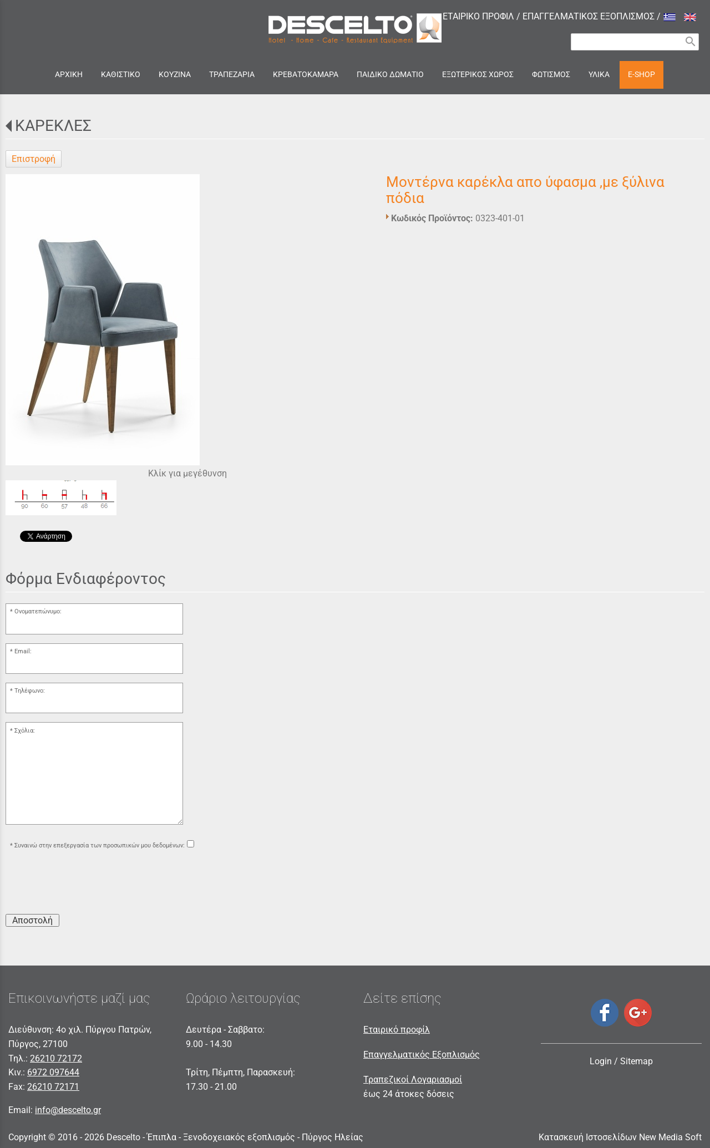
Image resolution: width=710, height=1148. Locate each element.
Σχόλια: (24, 730)
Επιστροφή (33, 159)
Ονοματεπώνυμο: (38, 611)
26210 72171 (53, 1086)
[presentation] (90, 883)
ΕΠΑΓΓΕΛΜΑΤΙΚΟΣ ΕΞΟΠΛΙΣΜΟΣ (589, 16)
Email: (23, 651)
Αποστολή (32, 920)
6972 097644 (53, 1072)
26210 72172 (56, 1058)
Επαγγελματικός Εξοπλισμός (421, 1054)
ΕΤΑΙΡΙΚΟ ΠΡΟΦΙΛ (478, 16)
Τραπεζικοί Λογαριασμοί (412, 1079)
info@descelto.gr (68, 1110)
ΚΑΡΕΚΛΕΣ (53, 125)
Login (601, 1061)
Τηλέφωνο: (29, 690)
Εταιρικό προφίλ (396, 1029)
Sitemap (636, 1061)
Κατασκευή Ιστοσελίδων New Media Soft (620, 1137)
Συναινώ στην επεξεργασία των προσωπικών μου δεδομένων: (99, 845)
